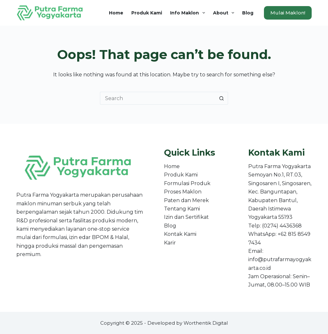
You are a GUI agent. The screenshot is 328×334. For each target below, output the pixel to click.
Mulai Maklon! (287, 13)
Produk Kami (146, 13)
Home (116, 13)
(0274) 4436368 (282, 226)
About (225, 13)
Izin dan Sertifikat (186, 217)
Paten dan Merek (186, 200)
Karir (170, 243)
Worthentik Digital (206, 323)
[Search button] (221, 98)
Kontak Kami (180, 234)
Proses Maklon (182, 192)
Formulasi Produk (187, 183)
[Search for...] (157, 98)
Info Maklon (189, 13)
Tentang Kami (182, 209)
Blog (247, 13)
